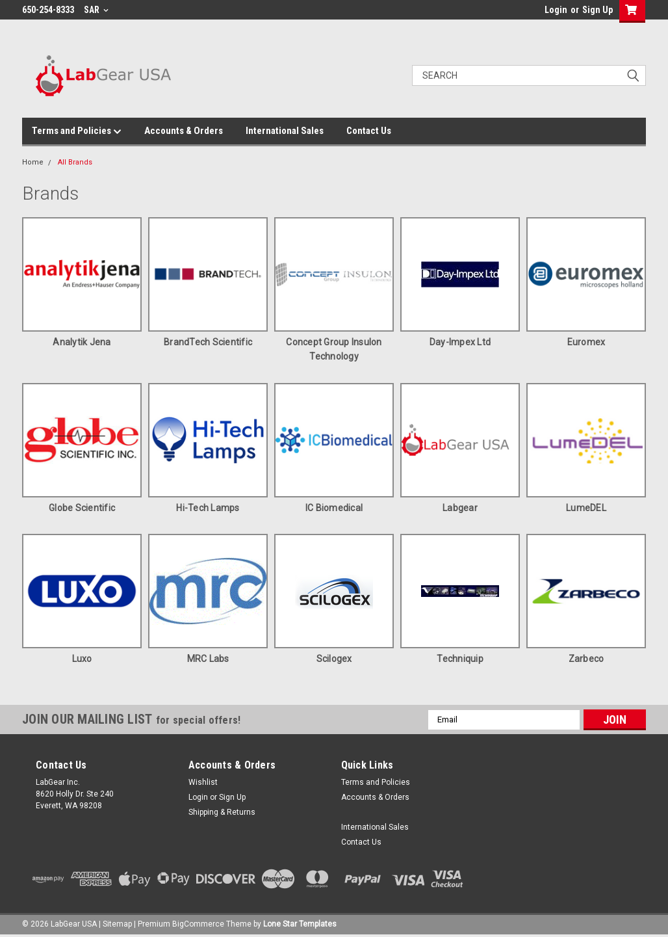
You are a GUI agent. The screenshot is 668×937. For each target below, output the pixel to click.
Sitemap (117, 924)
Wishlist (203, 782)
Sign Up (597, 10)
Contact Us (368, 131)
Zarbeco (586, 658)
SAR (96, 10)
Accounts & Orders (183, 131)
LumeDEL (586, 508)
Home (33, 162)
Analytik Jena (81, 342)
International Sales (285, 131)
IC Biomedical (334, 508)
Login (556, 10)
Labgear (460, 508)
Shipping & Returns (221, 812)
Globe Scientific (82, 508)
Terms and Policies (77, 131)
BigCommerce (198, 924)
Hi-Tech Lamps (207, 508)
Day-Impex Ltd (460, 342)
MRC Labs (208, 658)
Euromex (586, 342)
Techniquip (460, 658)
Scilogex (334, 658)
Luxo (82, 658)
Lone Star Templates (300, 924)
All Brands (75, 162)
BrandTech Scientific (208, 342)
